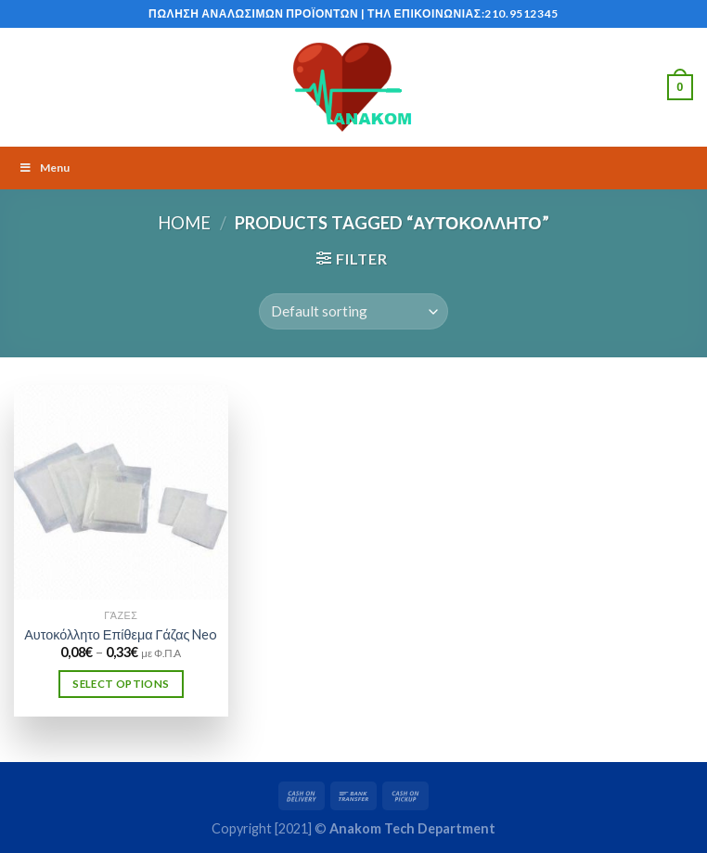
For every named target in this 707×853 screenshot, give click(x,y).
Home (184, 223)
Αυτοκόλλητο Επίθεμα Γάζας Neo (120, 634)
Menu (44, 167)
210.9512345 (521, 13)
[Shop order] (353, 311)
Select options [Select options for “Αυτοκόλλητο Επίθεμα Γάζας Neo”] (120, 684)
